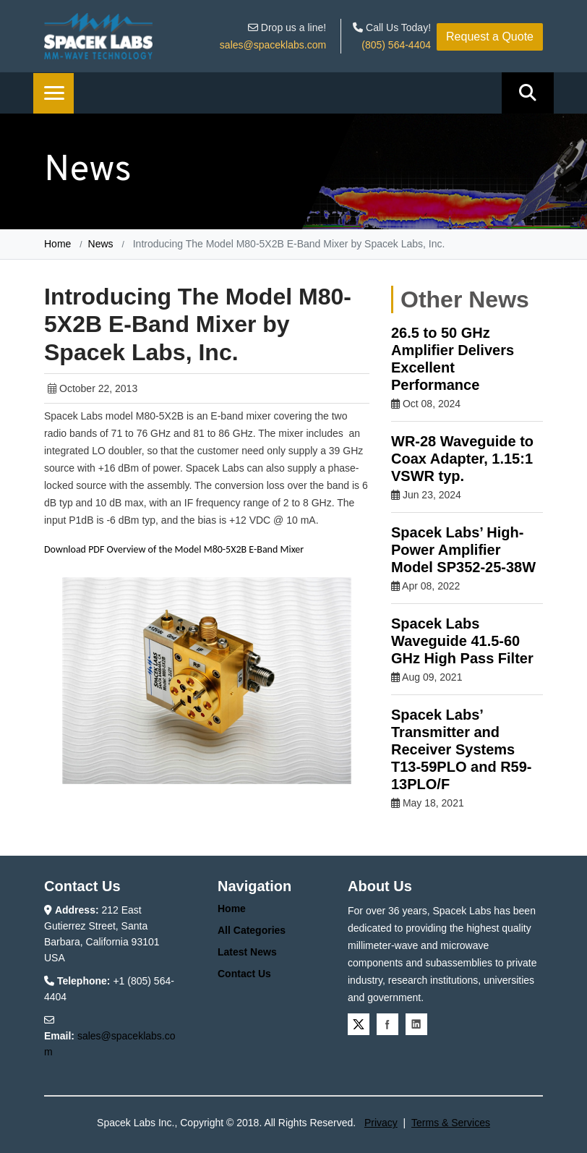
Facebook (387, 1024)
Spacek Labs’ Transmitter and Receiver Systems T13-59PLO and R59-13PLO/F (461, 749)
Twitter (358, 1024)
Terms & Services (450, 1122)
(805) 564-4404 (396, 45)
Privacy (381, 1122)
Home (57, 244)
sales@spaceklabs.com (273, 45)
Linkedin (416, 1024)
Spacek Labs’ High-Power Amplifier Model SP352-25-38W (463, 549)
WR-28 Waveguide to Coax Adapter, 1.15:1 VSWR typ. (462, 458)
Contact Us (244, 973)
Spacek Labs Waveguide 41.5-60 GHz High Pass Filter (462, 641)
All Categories (252, 930)
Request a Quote (490, 36)
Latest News (247, 952)
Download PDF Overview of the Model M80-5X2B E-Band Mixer (174, 549)
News (100, 244)
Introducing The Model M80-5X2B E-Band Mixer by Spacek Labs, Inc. (287, 244)
